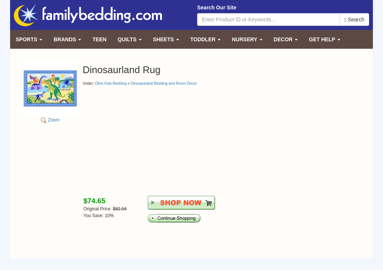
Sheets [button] (166, 39)
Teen (99, 39)
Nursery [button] (247, 39)
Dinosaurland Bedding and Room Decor (164, 83)
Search (354, 19)
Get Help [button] (324, 39)
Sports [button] (29, 39)
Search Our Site (216, 7)
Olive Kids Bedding (111, 83)
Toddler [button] (205, 39)
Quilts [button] (130, 39)
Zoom (50, 92)
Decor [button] (286, 39)
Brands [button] (67, 39)
